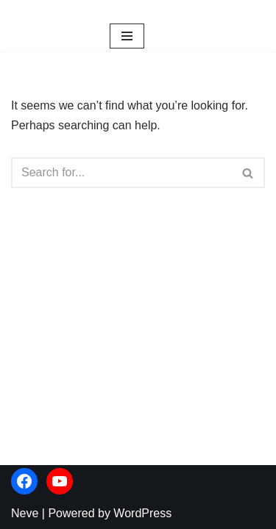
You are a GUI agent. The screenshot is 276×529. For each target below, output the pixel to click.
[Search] (121, 172)
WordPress (142, 513)
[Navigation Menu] (127, 36)
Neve (24, 513)
